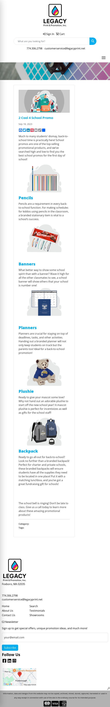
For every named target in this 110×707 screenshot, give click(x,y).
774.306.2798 (34, 48)
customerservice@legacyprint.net (65, 48)
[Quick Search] (52, 41)
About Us (7, 610)
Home (5, 606)
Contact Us (8, 615)
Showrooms (37, 615)
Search (34, 606)
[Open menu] (103, 58)
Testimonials (37, 610)
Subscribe (10, 647)
